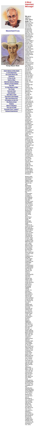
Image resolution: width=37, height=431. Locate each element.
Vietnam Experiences (11, 111)
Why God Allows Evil (11, 98)
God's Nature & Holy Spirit (11, 70)
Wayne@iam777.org (12, 31)
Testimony (12, 76)
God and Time (11, 91)
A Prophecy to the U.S (11, 100)
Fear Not (11, 85)
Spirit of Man (11, 80)
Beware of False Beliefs (11, 83)
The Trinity (11, 89)
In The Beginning (12, 72)
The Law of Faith (11, 107)
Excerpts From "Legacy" (11, 109)
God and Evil (11, 92)
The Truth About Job (12, 74)
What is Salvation (11, 105)
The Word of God (11, 102)
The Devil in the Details (11, 96)
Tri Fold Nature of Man (11, 87)
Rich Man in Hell (11, 94)
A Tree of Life (11, 78)
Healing (11, 103)
